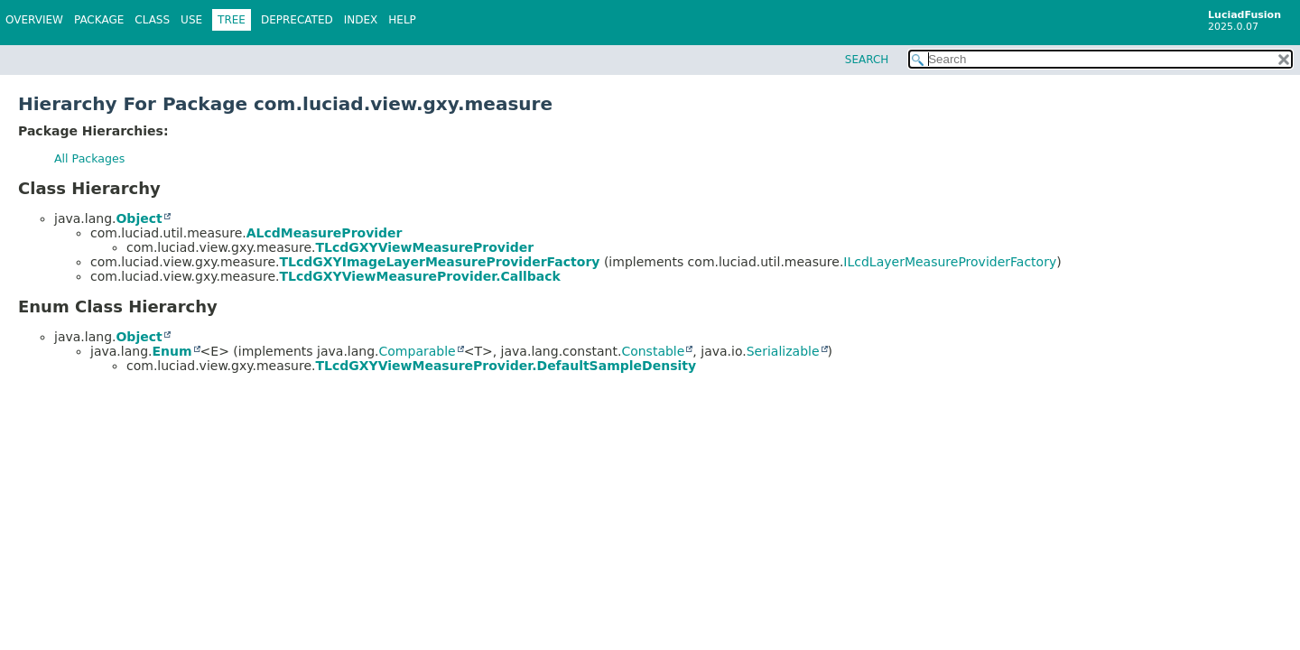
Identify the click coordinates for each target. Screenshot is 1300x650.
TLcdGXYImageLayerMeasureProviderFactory (439, 262)
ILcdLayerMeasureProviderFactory (949, 262)
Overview (34, 20)
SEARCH (867, 59)
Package (99, 20)
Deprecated (297, 20)
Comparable (417, 351)
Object (139, 218)
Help (402, 20)
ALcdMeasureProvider (324, 233)
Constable (652, 351)
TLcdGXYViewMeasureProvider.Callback (419, 276)
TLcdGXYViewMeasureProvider (424, 247)
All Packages (89, 158)
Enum (171, 351)
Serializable (783, 351)
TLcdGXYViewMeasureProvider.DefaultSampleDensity (505, 365)
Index (361, 20)
